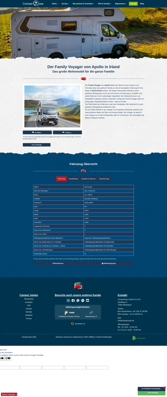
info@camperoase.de (126, 321)
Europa (65, 4)
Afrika (55, 4)
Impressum (67, 337)
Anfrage (133, 4)
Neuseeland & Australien (83, 4)
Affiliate (91, 337)
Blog (142, 4)
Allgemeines (121, 4)
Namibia (29, 312)
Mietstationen (58, 263)
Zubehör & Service (88, 179)
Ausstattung (73, 179)
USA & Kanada (104, 4)
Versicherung (104, 179)
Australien (29, 302)
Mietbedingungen (109, 263)
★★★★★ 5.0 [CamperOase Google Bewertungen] (78, 324)
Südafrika (28, 315)
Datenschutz (78, 337)
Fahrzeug (61, 179)
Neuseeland (28, 299)
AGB (86, 337)
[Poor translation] (7, 359)
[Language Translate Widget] (9, 394)
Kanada (29, 309)
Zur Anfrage (37, 145)
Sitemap (59, 337)
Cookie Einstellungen (104, 337)
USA (29, 305)
